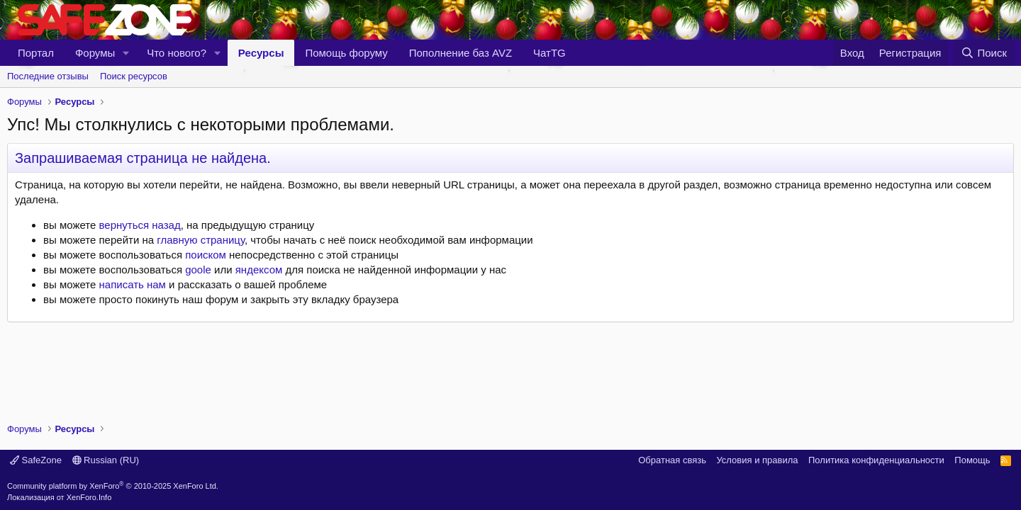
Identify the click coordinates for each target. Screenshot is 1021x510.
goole (198, 270)
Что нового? (176, 53)
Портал (36, 53)
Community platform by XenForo (112, 486)
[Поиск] (984, 53)
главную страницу (201, 240)
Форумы (95, 53)
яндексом (259, 270)
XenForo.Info (89, 497)
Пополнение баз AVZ (460, 53)
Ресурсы (261, 53)
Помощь (972, 460)
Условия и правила (757, 460)
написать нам (132, 284)
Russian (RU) (106, 460)
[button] (126, 53)
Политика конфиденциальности (876, 460)
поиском (205, 255)
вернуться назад (140, 225)
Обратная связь (672, 460)
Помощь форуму (346, 53)
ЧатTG (549, 53)
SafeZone (36, 460)
